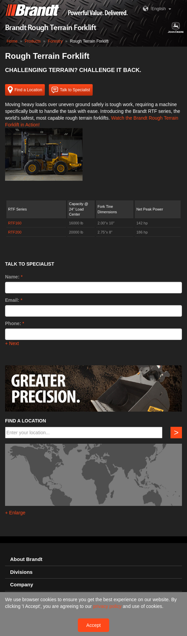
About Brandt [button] (26, 559)
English (153, 8)
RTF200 (15, 232)
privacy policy (108, 606)
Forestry (55, 41)
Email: (12, 300)
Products (32, 41)
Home (12, 41)
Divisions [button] (21, 572)
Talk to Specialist (71, 90)
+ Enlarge (15, 512)
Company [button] (21, 584)
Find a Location (25, 90)
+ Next (12, 343)
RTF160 (15, 223)
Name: (12, 276)
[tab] (93, 559)
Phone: (13, 323)
